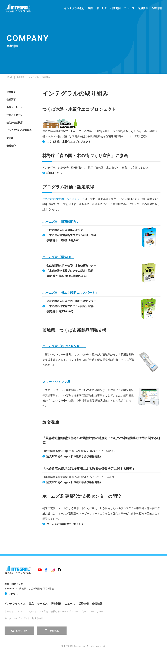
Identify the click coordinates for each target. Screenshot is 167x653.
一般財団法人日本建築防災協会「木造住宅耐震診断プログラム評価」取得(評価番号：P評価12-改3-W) (71, 235)
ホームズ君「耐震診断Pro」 (62, 221)
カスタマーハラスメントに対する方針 (24, 618)
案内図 (10, 137)
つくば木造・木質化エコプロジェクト (68, 141)
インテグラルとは (73, 10)
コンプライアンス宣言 (36, 611)
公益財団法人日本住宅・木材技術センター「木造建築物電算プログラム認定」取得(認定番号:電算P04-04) (71, 306)
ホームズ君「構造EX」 (58, 257)
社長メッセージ (15, 114)
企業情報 (155, 10)
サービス (100, 10)
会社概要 (11, 91)
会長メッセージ (15, 107)
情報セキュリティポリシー (64, 611)
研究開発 (114, 10)
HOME (9, 77)
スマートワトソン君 (56, 382)
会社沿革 (11, 99)
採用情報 (141, 10)
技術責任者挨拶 (15, 122)
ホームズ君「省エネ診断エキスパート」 (70, 292)
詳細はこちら (54, 173)
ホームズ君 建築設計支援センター (66, 524)
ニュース (128, 10)
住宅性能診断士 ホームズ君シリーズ (63, 199)
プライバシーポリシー (91, 611)
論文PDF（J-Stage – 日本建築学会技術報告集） (74, 456)
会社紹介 (11, 145)
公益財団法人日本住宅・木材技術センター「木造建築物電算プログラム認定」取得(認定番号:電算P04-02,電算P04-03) (71, 271)
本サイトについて (14, 611)
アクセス (13, 593)
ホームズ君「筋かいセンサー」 (64, 346)
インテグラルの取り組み (19, 130)
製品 (89, 10)
